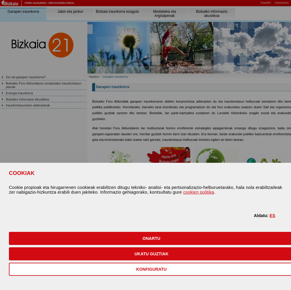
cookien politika (198, 192)
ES (272, 215)
